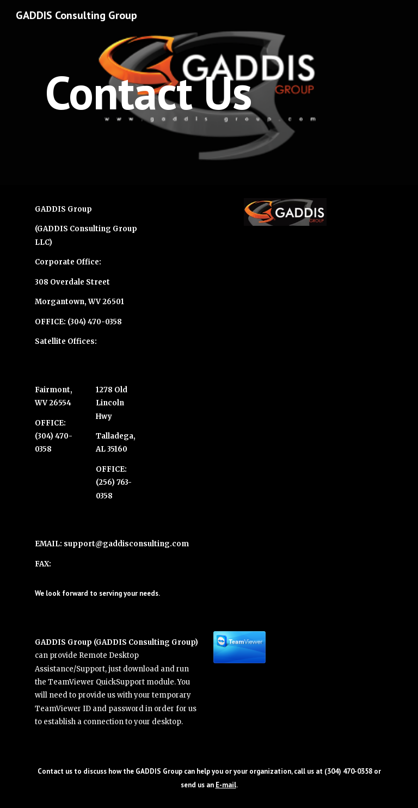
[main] (147, 92)
